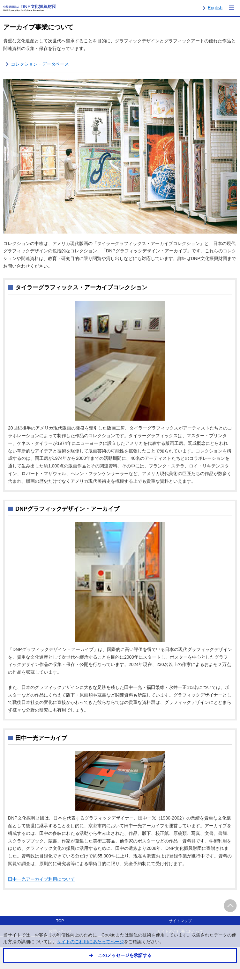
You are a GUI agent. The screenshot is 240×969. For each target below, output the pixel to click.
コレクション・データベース (40, 64)
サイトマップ (180, 921)
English (215, 7)
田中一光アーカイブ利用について (41, 879)
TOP (60, 921)
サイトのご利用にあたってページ (90, 941)
